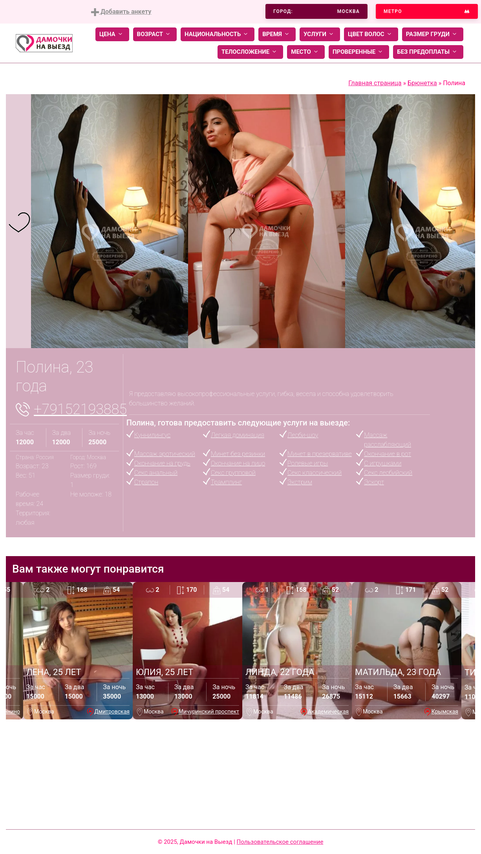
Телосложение (250, 52)
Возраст (155, 34)
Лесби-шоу (302, 435)
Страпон (146, 482)
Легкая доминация (237, 435)
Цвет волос (371, 34)
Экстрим (299, 482)
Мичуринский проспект (209, 711)
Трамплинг (226, 482)
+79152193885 (80, 409)
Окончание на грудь (162, 463)
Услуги (320, 34)
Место (306, 52)
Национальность (218, 34)
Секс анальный (155, 472)
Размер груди (432, 34)
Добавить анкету (121, 12)
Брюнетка (422, 83)
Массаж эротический (164, 454)
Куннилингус (152, 435)
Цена (112, 34)
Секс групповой (233, 472)
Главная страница (374, 83)
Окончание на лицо (238, 463)
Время (277, 34)
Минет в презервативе (319, 454)
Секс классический (314, 472)
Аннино (10, 711)
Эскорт (374, 482)
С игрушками (382, 463)
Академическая (328, 711)
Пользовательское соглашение (280, 841)
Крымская (445, 711)
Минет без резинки (238, 454)
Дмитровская (112, 711)
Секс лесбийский (388, 472)
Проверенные (359, 52)
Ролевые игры (307, 463)
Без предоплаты (428, 52)
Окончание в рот (387, 454)
